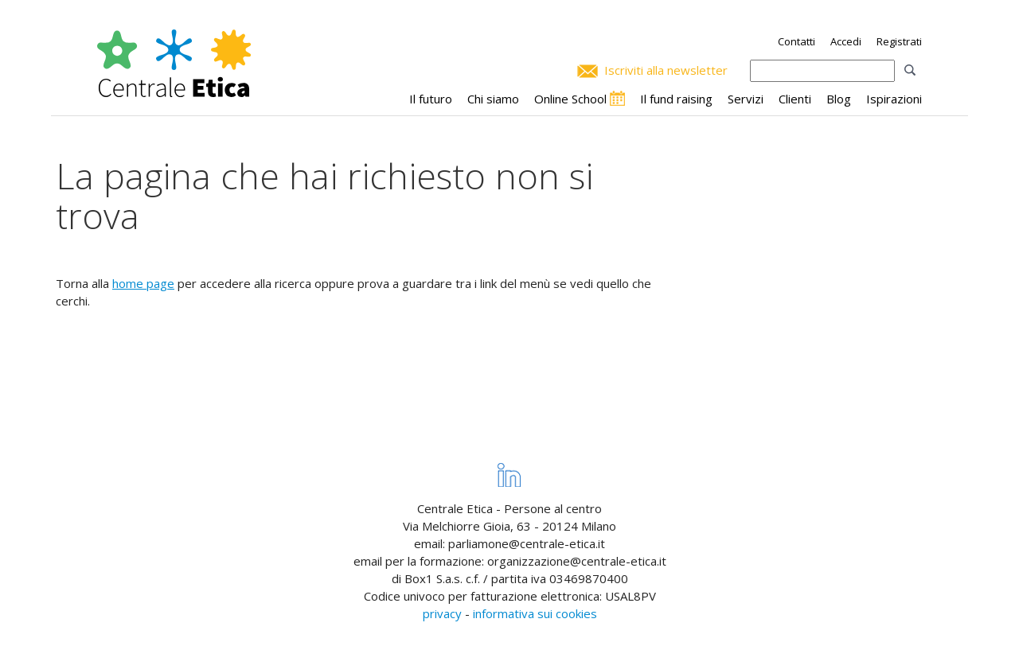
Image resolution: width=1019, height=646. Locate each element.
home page (143, 283)
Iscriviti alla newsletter (666, 70)
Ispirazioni (894, 99)
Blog (838, 99)
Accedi (845, 41)
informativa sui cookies (535, 613)
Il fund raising (676, 99)
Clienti (795, 99)
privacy (442, 613)
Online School (570, 99)
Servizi (745, 99)
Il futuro (430, 99)
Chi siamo (493, 99)
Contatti (796, 41)
